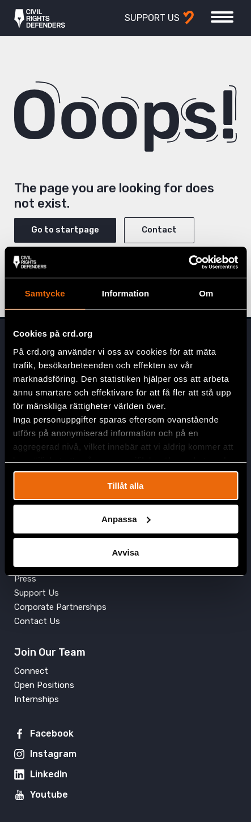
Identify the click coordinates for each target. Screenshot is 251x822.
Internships (36, 699)
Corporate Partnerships (60, 607)
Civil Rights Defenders (39, 18)
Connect (31, 671)
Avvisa (125, 552)
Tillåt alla (126, 485)
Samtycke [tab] (45, 293)
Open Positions (44, 685)
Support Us (36, 593)
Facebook (52, 733)
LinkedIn (48, 774)
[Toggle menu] (222, 17)
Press (25, 579)
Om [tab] (206, 293)
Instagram (53, 753)
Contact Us (37, 621)
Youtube (49, 794)
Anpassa (126, 519)
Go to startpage (65, 230)
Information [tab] (126, 293)
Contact (159, 230)
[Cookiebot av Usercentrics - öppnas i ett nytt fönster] (188, 262)
